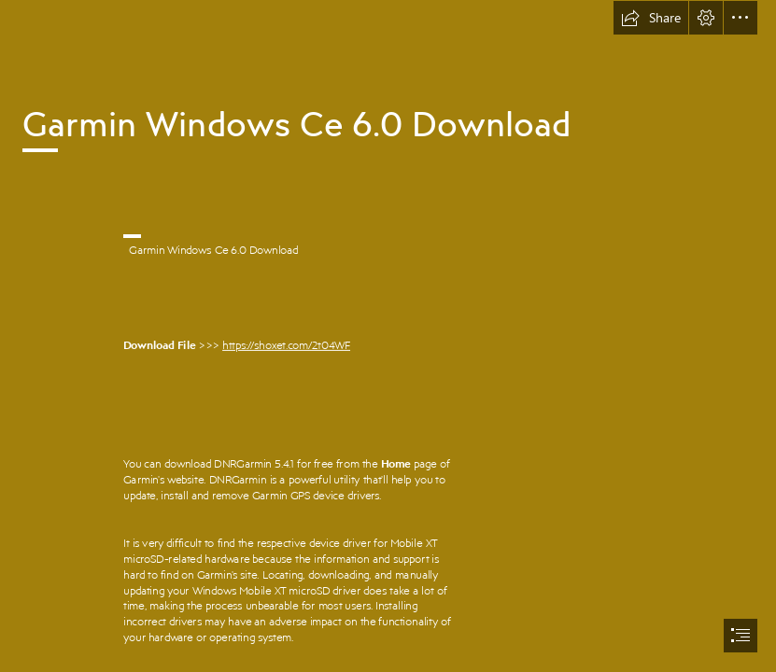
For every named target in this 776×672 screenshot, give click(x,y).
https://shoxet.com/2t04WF (286, 344)
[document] (388, 336)
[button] (651, 18)
